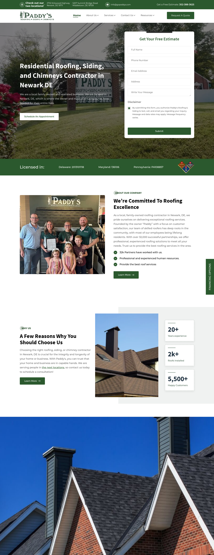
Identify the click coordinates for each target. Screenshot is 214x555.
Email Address (128, 451)
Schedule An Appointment (39, 116)
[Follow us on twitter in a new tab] (44, 516)
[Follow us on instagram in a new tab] (37, 516)
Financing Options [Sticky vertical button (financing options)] (209, 276)
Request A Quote (180, 15)
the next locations (53, 367)
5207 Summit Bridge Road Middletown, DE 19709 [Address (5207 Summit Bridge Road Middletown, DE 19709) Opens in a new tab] (84, 500)
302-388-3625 (32, 490)
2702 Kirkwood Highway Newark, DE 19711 (58, 4)
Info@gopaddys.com (118, 4)
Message (124, 487)
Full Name (125, 433)
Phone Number (129, 469)
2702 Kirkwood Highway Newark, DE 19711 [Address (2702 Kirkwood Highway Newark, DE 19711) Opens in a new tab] (82, 491)
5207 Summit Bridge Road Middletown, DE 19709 (85, 4)
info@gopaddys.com (37, 497)
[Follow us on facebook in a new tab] (30, 516)
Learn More (126, 275)
